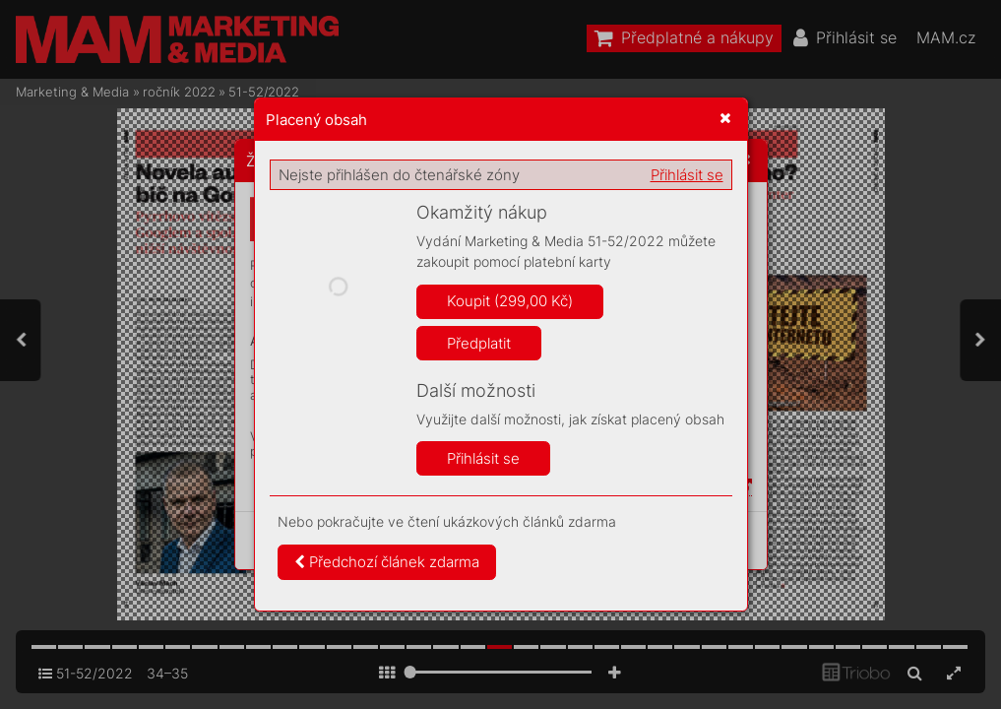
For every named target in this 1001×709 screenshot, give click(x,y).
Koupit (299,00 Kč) (510, 300)
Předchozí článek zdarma (386, 561)
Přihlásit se (687, 174)
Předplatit (479, 343)
